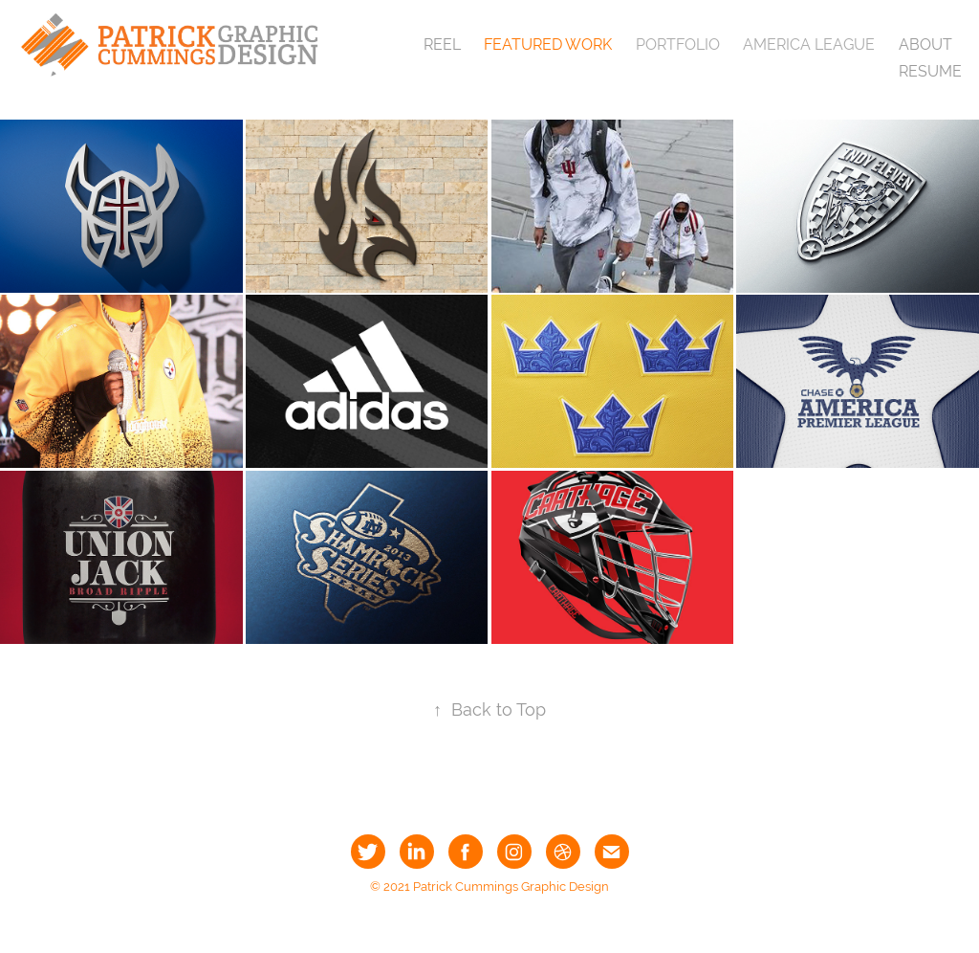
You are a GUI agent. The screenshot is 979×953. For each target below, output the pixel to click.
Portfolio (678, 44)
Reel (442, 44)
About (925, 44)
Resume (930, 71)
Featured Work (548, 44)
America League (809, 44)
